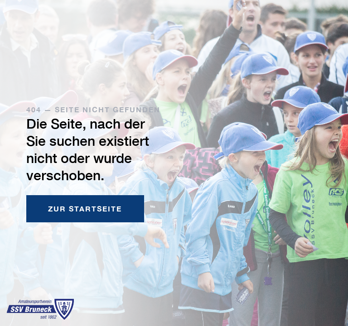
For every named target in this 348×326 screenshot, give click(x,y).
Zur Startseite (85, 208)
